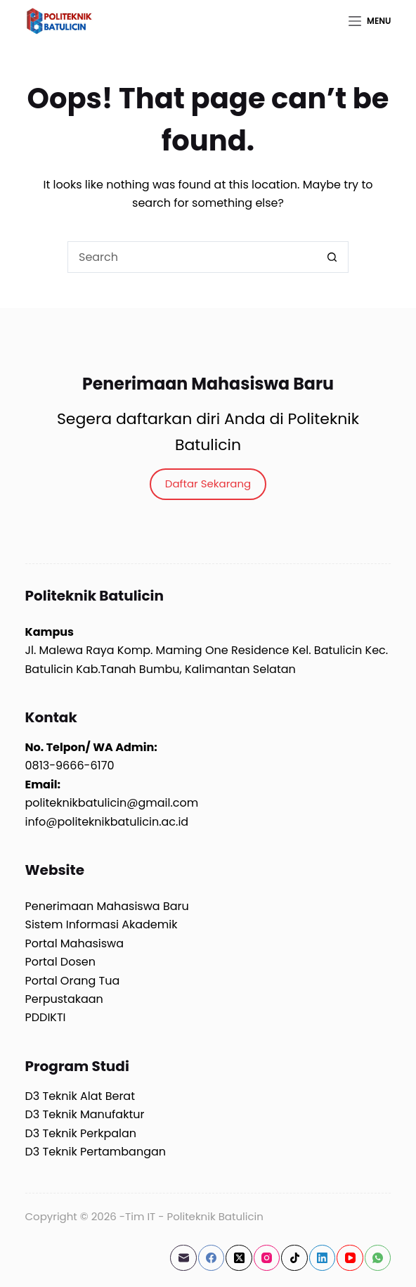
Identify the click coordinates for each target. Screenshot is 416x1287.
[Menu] (370, 21)
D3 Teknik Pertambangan (96, 1152)
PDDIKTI (45, 1017)
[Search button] (333, 257)
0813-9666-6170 (70, 765)
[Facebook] (211, 1258)
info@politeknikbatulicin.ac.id (107, 822)
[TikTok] (294, 1258)
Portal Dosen (60, 962)
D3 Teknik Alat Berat (80, 1096)
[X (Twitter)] (239, 1258)
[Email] (183, 1258)
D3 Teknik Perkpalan (81, 1133)
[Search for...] (192, 257)
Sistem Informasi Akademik (101, 924)
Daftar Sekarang (208, 483)
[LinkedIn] (322, 1258)
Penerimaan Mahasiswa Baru (107, 906)
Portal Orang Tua (72, 981)
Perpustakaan (64, 999)
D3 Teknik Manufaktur (85, 1114)
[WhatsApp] (378, 1258)
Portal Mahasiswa (74, 943)
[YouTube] (350, 1258)
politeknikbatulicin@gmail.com (112, 803)
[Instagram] (267, 1258)
